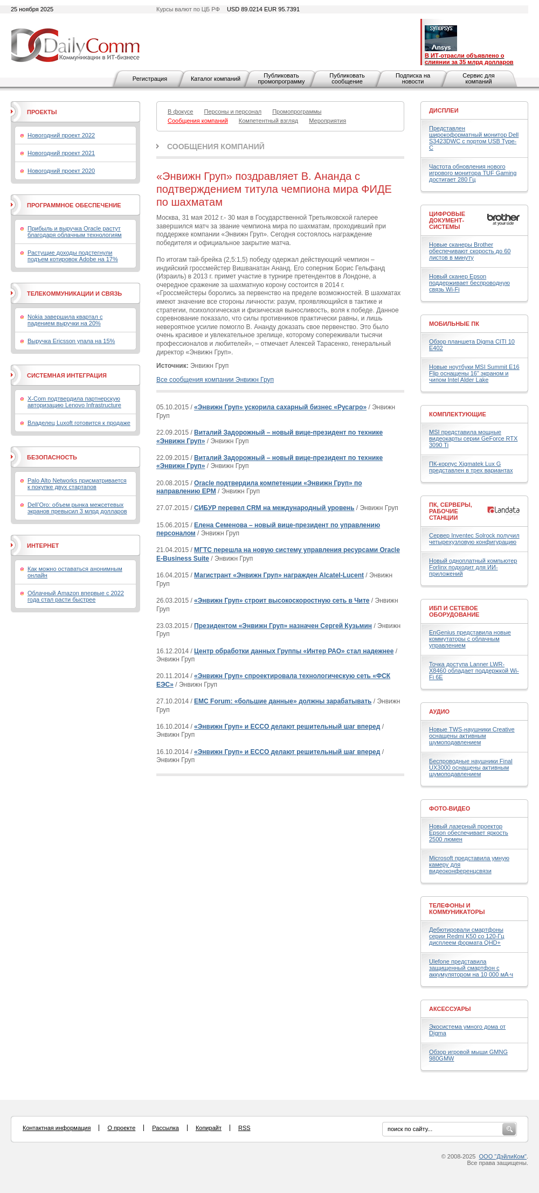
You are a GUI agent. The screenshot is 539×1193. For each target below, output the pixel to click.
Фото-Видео (449, 808)
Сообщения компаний (216, 146)
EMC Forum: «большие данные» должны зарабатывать (282, 701)
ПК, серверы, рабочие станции (450, 511)
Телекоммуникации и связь (74, 293)
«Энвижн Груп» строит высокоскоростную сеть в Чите (281, 600)
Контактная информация (57, 1128)
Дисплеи (444, 110)
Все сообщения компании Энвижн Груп (215, 379)
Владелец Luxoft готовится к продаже (78, 423)
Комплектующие (457, 414)
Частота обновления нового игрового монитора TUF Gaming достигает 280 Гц (472, 173)
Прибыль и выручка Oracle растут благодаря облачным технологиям (74, 231)
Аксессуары (450, 1009)
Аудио (439, 711)
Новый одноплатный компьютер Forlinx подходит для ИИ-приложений (473, 567)
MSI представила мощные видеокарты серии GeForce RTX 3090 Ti (473, 438)
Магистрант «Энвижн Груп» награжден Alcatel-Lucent (279, 575)
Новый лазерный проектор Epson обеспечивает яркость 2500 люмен (468, 832)
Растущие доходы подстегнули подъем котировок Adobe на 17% (72, 255)
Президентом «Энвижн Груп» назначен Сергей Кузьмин (283, 626)
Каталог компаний (215, 78)
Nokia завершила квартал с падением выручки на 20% (64, 319)
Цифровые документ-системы (447, 220)
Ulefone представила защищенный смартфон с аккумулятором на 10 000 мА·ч (471, 968)
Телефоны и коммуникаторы (457, 908)
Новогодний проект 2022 (61, 135)
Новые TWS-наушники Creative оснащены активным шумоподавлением (472, 735)
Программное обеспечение (74, 205)
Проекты (42, 112)
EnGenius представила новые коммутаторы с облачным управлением (470, 638)
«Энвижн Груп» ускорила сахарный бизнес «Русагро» (280, 407)
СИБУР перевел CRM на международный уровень (274, 508)
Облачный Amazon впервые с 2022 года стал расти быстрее (75, 596)
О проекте (121, 1128)
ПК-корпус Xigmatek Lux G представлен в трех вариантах (471, 467)
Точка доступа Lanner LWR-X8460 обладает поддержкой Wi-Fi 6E (474, 670)
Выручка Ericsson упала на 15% (71, 341)
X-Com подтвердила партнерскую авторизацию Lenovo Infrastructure (74, 401)
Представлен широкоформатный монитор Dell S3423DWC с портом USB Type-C (474, 138)
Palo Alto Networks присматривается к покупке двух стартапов (77, 483)
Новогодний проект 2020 (61, 171)
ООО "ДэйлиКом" (503, 1156)
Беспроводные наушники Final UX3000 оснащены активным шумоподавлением (471, 767)
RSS (244, 1128)
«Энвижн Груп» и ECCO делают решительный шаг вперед (287, 726)
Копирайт (209, 1128)
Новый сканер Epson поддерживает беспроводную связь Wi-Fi (469, 282)
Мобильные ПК (454, 323)
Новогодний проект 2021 (61, 153)
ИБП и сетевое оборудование (454, 611)
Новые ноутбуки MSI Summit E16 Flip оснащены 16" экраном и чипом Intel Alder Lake (474, 373)
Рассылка (165, 1128)
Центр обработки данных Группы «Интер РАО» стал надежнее (293, 651)
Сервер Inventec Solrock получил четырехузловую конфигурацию (474, 538)
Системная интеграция (67, 375)
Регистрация (150, 78)
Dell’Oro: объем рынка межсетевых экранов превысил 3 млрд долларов (77, 507)
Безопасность (52, 457)
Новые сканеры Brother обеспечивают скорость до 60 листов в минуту (469, 251)
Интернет (43, 545)
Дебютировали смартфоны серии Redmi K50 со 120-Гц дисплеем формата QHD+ (467, 936)
